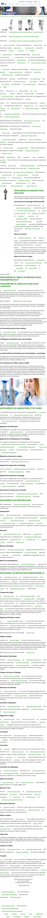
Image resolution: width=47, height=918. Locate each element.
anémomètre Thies (7, 518)
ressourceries (9, 91)
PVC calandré (5, 84)
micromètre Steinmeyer (22, 662)
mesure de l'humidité (31, 552)
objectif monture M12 (17, 186)
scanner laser (16, 797)
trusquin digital (7, 859)
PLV (8, 103)
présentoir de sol (28, 106)
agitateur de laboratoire (16, 432)
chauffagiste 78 (11, 157)
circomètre (21, 216)
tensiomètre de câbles (9, 290)
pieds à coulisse (20, 819)
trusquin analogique (15, 865)
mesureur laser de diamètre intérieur (12, 800)
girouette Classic (31, 539)
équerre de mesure (8, 782)
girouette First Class (15, 539)
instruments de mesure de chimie (23, 415)
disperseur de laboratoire (9, 486)
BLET (30, 914)
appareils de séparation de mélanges (24, 469)
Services (23, 914)
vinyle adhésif (33, 81)
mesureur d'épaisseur (9, 712)
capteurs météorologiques (12, 117)
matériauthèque (23, 91)
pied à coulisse (22, 757)
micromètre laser (31, 797)
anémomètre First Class (17, 520)
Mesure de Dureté (15, 897)
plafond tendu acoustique (27, 165)
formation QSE (29, 48)
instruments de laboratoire (9, 421)
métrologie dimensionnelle (23, 208)
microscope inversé (22, 175)
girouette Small (20, 542)
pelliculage (12, 79)
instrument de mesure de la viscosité (27, 494)
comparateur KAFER (21, 219)
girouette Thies (37, 534)
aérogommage (19, 57)
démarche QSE (38, 45)
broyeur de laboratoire (26, 483)
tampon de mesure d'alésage (11, 676)
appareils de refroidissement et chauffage (13, 444)
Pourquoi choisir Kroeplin (9, 139)
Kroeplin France (30, 652)
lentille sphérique (7, 183)
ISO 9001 (11, 50)
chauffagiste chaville (22, 148)
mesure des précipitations (28, 564)
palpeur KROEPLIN (21, 224)
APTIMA (12, 93)
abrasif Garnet (21, 63)
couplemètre (19, 268)
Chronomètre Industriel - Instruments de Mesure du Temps (25, 41)
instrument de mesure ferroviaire (26, 210)
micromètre (39, 221)
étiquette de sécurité (19, 81)
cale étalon (31, 216)
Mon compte (37, 916)
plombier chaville (8, 148)
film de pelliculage (35, 79)
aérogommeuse (7, 54)
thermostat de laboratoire (9, 452)
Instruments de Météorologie (10, 908)
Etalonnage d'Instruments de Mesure (12, 911)
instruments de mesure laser (32, 121)
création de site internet (16, 72)
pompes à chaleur (7, 153)
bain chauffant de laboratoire (27, 447)
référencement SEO (7, 75)
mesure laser (13, 794)
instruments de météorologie (12, 114)
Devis (7, 916)
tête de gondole (15, 108)
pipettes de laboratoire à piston (20, 461)
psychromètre (17, 555)
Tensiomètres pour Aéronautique (22, 301)
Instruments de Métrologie (9, 894)
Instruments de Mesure (8, 892)
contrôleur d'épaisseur (37, 709)
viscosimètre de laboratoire (23, 496)
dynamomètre (33, 268)
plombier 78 (26, 157)
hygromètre (5, 555)
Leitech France (6, 133)
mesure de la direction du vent (12, 534)
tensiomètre (21, 271)
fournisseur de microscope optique (23, 172)
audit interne (17, 48)
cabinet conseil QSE (8, 45)
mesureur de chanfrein (38, 213)
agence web (6, 69)
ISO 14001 (21, 50)
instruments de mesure (33, 205)
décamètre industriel (9, 807)
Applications (39, 914)
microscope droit (6, 175)
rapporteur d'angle (9, 719)
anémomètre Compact (8, 523)
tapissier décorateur (34, 168)
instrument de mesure (28, 719)
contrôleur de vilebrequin (10, 770)
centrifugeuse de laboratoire (16, 472)
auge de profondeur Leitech (15, 621)
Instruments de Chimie (8, 906)
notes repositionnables (29, 84)
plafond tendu (12, 165)
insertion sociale (29, 93)
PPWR (4, 87)
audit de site (37, 72)
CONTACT (27, 916)
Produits (14, 914)
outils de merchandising (32, 108)
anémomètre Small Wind (27, 523)
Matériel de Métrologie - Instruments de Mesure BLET (24, 36)
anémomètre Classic (34, 520)
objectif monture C (32, 186)
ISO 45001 (32, 50)
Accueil (6, 914)
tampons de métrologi (22, 852)
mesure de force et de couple (33, 263)
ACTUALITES (16, 916)
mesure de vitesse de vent (13, 515)
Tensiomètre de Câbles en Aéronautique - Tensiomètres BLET (26, 32)
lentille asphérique (21, 183)
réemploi (28, 99)
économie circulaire (7, 96)
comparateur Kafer (8, 596)
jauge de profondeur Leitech (24, 221)
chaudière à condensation (32, 150)
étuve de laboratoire (22, 450)
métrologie (14, 581)
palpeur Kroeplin (14, 640)
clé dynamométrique (30, 265)
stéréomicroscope (17, 178)
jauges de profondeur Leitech (29, 135)
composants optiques (24, 180)
